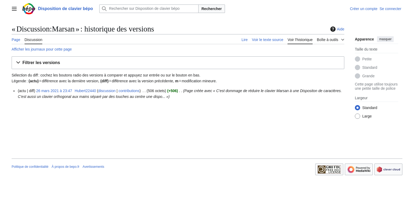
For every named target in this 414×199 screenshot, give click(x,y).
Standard (369, 67)
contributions (129, 91)
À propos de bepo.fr (65, 167)
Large (367, 116)
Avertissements (93, 167)
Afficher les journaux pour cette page (42, 49)
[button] (178, 63)
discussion (106, 91)
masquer (385, 39)
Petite (367, 59)
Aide (336, 29)
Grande (368, 76)
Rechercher (211, 9)
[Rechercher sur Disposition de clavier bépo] (149, 8)
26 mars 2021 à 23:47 (54, 91)
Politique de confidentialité (30, 167)
